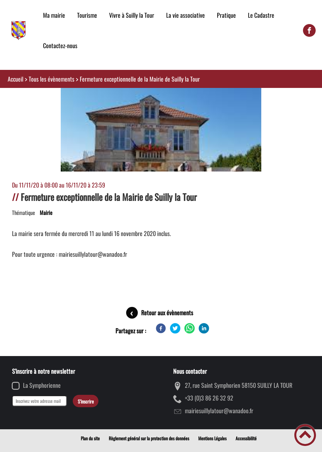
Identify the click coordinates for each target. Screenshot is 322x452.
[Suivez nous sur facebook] (309, 30)
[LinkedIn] (204, 328)
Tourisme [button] (87, 15)
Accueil (15, 79)
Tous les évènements (51, 79)
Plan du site (90, 438)
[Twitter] (175, 328)
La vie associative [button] (185, 15)
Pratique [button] (226, 15)
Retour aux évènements (167, 312)
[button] (305, 435)
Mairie (46, 213)
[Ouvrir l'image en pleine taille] (161, 164)
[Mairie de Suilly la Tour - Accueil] (18, 30)
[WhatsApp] (189, 328)
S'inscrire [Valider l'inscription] (86, 401)
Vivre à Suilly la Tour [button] (131, 15)
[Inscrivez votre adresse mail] (39, 401)
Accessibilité (246, 438)
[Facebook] (161, 328)
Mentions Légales (212, 438)
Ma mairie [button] (54, 15)
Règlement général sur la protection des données (149, 438)
